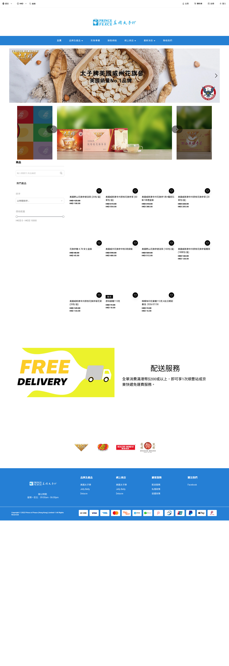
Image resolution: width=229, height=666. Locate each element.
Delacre (84, 493)
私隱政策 (156, 489)
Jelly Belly (85, 489)
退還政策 (156, 493)
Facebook (192, 484)
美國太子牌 (85, 484)
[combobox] (40, 201)
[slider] (17, 217)
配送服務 (156, 484)
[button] (112, 101)
